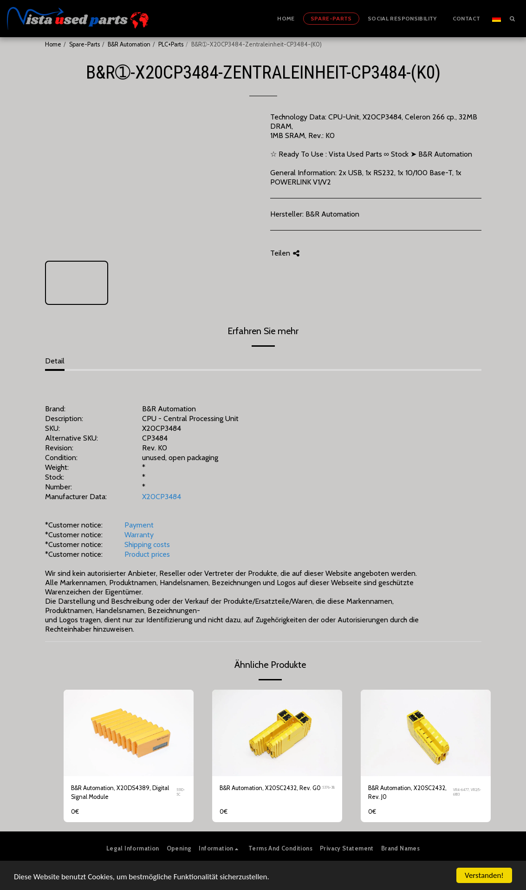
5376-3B (328, 787)
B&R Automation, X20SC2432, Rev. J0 (407, 792)
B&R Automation (129, 44)
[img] (129, 733)
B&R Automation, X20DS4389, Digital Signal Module (120, 792)
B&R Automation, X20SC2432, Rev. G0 (270, 788)
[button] (512, 18)
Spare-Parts (84, 44)
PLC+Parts (170, 44)
